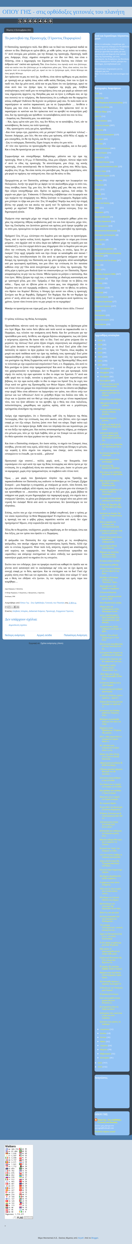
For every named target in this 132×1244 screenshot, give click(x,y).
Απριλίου (104, 1046)
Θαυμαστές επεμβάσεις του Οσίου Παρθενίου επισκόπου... (110, 492)
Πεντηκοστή (100, 279)
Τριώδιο (98, 311)
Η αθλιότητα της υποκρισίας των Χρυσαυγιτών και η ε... (111, 446)
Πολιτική (98, 283)
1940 (97, 94)
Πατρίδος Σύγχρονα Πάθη (105, 274)
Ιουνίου (103, 1037)
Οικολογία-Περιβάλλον (104, 249)
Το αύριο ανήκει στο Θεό (110, 561)
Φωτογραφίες (100, 315)
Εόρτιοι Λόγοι (100, 171)
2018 (100, 345)
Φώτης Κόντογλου (102, 320)
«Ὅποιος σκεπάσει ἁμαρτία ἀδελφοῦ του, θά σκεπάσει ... (111, 771)
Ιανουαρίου (105, 1058)
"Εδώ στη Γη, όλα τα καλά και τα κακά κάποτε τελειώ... (110, 891)
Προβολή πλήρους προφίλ (105, 1132)
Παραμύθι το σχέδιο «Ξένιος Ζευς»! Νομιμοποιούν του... (109, 667)
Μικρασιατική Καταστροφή (106, 231)
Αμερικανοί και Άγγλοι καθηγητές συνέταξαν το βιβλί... (110, 629)
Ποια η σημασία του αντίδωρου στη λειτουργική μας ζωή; (109, 524)
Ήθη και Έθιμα (101, 112)
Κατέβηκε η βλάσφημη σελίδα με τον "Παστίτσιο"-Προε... (109, 579)
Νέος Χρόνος (100, 240)
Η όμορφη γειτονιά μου (109, 994)
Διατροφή (99, 144)
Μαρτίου (104, 1050)
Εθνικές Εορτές (101, 153)
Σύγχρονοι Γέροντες (65, 611)
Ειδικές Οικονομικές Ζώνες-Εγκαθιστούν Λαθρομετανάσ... (111, 539)
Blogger (94, 1238)
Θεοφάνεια (99, 185)
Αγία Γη (98, 116)
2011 (100, 1063)
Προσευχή (50, 611)
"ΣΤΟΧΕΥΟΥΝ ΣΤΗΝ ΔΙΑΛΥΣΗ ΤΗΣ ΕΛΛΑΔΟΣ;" (109, 824)
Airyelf (80, 1238)
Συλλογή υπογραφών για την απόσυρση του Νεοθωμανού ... (109, 918)
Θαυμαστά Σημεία (102, 176)
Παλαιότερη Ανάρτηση (75, 635)
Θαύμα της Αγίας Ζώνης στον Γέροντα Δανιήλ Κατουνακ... (109, 756)
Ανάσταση (99, 130)
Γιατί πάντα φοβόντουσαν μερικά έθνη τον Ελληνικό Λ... (110, 1000)
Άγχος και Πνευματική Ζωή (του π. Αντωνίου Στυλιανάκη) (111, 936)
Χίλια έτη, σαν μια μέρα (109, 913)
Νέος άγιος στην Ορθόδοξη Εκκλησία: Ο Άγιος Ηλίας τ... (111, 474)
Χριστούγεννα (100, 324)
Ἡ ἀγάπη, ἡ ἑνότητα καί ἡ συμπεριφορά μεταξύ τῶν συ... (111, 815)
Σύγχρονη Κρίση (101, 297)
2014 (100, 357)
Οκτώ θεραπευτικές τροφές (110, 603)
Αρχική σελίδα (44, 635)
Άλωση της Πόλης (102, 107)
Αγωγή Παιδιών (101, 121)
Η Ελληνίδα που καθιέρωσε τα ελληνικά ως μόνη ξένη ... (111, 833)
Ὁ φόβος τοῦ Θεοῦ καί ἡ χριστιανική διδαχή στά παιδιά (110, 427)
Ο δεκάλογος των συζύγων (110, 399)
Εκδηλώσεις (99, 157)
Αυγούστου (105, 1029)
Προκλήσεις (99, 288)
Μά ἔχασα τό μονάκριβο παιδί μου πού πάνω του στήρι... (110, 721)
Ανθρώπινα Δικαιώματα (104, 135)
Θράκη (97, 189)
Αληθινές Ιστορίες (20, 611)
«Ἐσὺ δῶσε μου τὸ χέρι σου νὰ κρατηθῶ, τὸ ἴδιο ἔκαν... (111, 676)
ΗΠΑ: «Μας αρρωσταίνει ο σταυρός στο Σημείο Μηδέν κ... (111, 739)
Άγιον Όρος (99, 98)
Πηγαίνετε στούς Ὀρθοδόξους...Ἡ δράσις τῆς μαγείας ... (110, 730)
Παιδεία (98, 270)
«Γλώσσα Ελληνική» (108, 592)
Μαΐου (103, 1042)
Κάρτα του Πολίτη (102, 203)
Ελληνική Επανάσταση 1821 (106, 167)
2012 (100, 365)
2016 (100, 349)
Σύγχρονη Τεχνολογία (103, 302)
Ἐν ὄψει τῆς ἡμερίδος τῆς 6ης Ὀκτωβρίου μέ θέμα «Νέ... (110, 507)
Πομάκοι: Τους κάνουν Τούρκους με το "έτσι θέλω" (109, 637)
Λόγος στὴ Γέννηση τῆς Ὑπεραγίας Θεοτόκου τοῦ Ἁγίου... (109, 863)
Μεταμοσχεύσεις (101, 226)
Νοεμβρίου (105, 373)
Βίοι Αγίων (99, 139)
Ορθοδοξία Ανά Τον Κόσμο (106, 260)
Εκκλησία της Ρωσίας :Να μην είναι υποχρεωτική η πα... (111, 515)
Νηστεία (98, 244)
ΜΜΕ (97, 208)
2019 (100, 340)
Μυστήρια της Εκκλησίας (105, 235)
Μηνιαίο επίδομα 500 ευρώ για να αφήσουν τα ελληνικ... (111, 842)
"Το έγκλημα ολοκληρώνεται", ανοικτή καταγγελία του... (111, 927)
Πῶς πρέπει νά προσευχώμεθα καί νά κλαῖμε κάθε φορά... (109, 951)
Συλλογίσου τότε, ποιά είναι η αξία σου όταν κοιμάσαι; (111, 1015)
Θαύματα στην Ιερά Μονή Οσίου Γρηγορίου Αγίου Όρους (110, 975)
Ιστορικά (98, 199)
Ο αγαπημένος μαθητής (109, 565)
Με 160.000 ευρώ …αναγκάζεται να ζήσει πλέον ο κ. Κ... (109, 747)
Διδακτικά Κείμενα (37, 611)
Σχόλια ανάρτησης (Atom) (52, 643)
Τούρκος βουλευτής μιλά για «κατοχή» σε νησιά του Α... (111, 704)
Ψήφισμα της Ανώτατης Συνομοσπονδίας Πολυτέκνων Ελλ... (109, 554)
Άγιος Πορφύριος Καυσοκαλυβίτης (109, 103)
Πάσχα (97, 265)
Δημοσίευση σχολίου (18, 625)
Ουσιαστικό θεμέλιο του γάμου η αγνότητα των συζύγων (110, 392)
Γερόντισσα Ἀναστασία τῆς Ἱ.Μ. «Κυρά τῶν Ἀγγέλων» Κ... (111, 960)
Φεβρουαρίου (106, 1054)
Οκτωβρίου (105, 377)
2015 (100, 353)
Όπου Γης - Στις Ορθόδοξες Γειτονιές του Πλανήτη (109, 1121)
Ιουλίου (103, 1033)
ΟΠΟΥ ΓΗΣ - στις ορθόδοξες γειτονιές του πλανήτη (63, 12)
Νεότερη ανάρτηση (15, 635)
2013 (100, 361)
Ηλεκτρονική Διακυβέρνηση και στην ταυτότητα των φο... (111, 646)
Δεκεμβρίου (105, 368)
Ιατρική (98, 194)
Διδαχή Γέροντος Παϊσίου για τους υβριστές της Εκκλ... (110, 571)
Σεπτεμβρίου (105, 381)
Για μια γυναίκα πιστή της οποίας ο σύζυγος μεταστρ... (110, 411)
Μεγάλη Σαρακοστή (103, 221)
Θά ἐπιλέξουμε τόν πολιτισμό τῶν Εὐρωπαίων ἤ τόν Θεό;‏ (110, 906)
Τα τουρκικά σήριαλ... (108, 803)
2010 (100, 1067)
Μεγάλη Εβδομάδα (102, 217)
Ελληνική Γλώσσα (102, 162)
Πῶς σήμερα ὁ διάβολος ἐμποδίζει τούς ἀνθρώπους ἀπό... (109, 483)
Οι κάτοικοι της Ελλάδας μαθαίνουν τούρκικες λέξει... (109, 713)
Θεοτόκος (99, 180)
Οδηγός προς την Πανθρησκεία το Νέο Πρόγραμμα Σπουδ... (109, 609)
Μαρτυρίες (99, 212)
